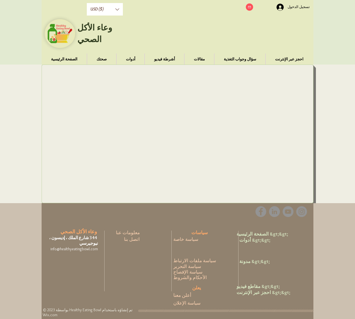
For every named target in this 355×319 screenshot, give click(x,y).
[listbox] (105, 9)
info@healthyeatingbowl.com (74, 248)
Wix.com (50, 314)
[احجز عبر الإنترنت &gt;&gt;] (263, 293)
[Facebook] (260, 211)
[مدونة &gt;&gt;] (257, 262)
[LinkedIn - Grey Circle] (274, 211)
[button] (105, 9)
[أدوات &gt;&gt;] (257, 240)
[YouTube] (288, 211)
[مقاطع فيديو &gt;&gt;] (258, 286)
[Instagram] (301, 211)
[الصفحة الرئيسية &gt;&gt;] (262, 234)
